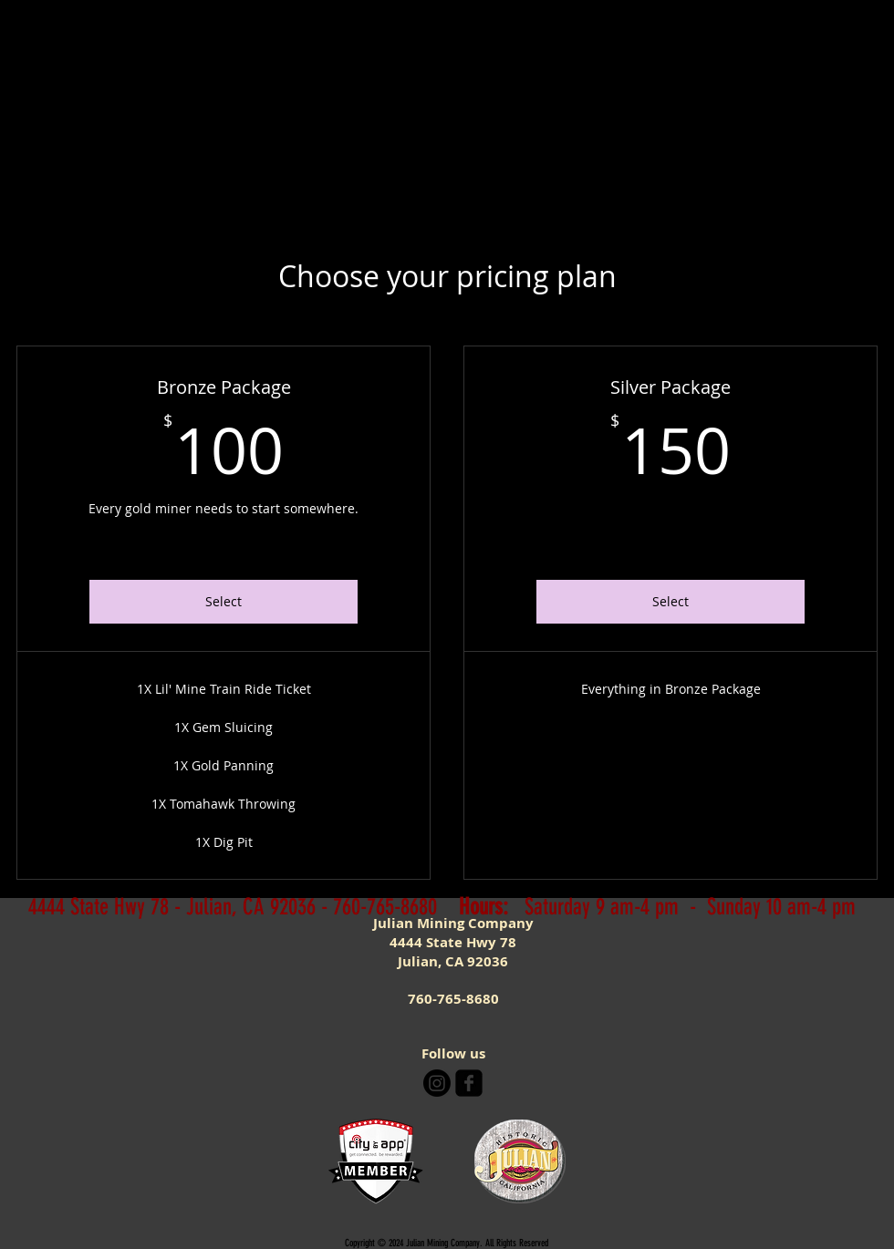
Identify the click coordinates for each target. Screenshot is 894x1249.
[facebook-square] (469, 1083)
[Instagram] (437, 1083)
